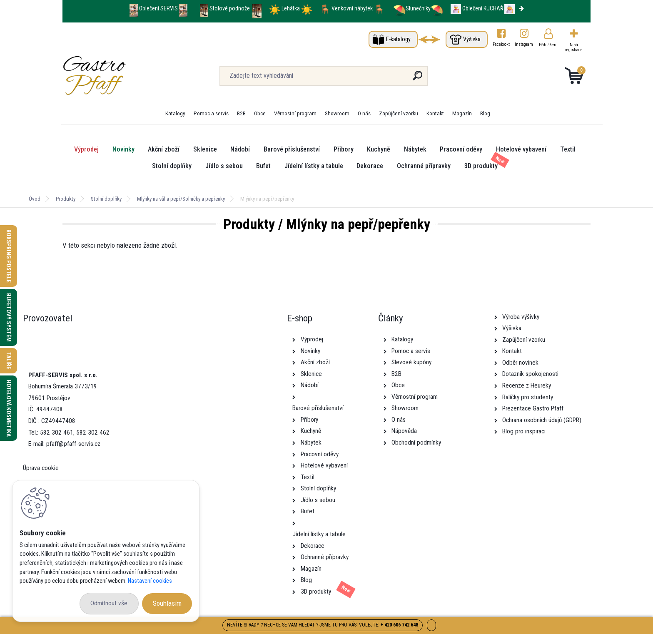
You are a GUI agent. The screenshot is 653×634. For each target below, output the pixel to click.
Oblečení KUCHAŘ (483, 8)
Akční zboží (163, 149)
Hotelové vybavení (521, 149)
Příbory (344, 149)
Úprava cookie (41, 468)
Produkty (65, 199)
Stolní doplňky (172, 166)
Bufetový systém (8, 317)
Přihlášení (548, 44)
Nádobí (240, 149)
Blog (485, 113)
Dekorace (369, 166)
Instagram (524, 44)
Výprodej (86, 149)
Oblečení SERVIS (158, 8)
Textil (568, 149)
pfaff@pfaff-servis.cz (73, 444)
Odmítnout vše (108, 603)
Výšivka (472, 39)
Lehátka (291, 8)
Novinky (123, 149)
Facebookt (501, 44)
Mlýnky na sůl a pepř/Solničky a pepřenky (181, 199)
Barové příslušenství (292, 149)
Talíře (8, 360)
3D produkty (481, 166)
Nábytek (415, 149)
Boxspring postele (8, 256)
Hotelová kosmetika (8, 408)
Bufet (263, 166)
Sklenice (205, 149)
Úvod (34, 199)
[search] (417, 79)
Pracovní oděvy (461, 149)
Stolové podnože (230, 8)
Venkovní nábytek (352, 8)
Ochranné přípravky (424, 166)
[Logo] (113, 76)
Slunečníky (412, 8)
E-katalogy (398, 39)
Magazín (462, 113)
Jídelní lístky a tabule (313, 166)
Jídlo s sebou (224, 166)
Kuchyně (378, 149)
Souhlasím (167, 603)
